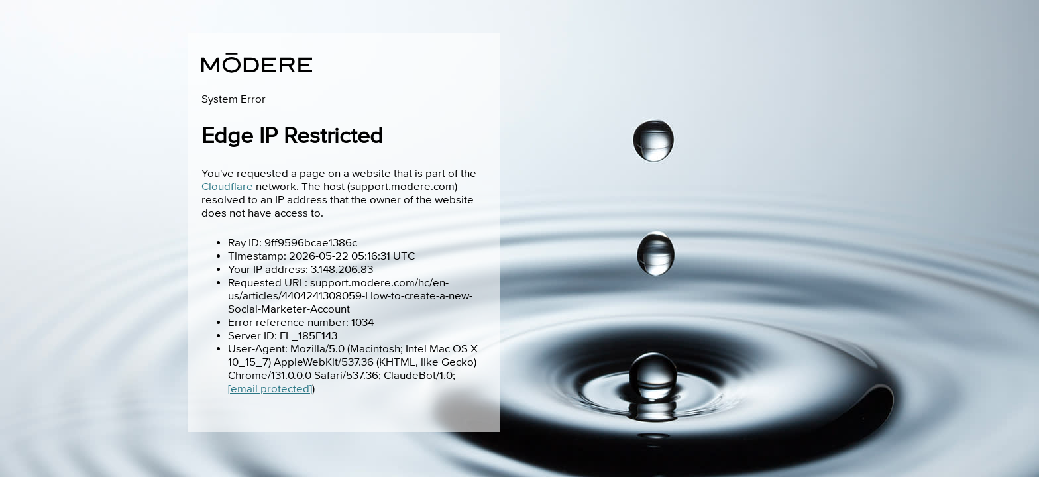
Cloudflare (227, 186)
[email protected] (270, 389)
